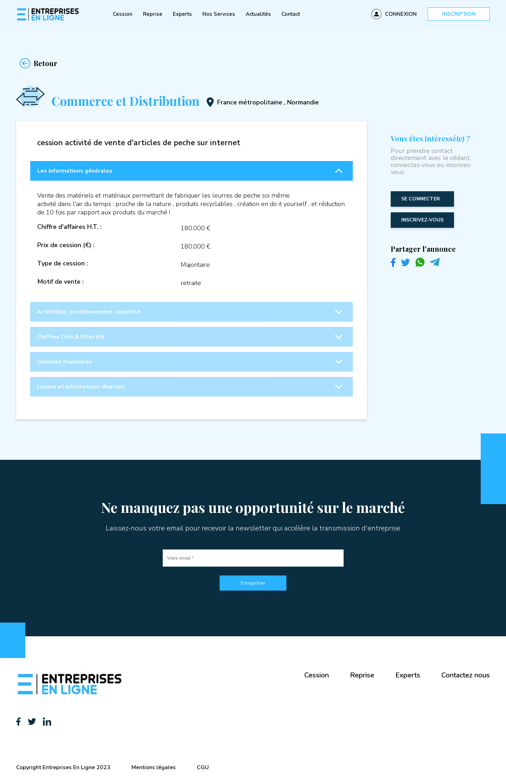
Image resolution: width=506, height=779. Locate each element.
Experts (182, 14)
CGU (203, 767)
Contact (290, 14)
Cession (122, 14)
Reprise (152, 14)
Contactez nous (465, 675)
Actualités (258, 14)
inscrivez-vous (422, 220)
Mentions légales (153, 767)
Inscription (458, 14)
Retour (36, 63)
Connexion (401, 14)
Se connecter (420, 198)
